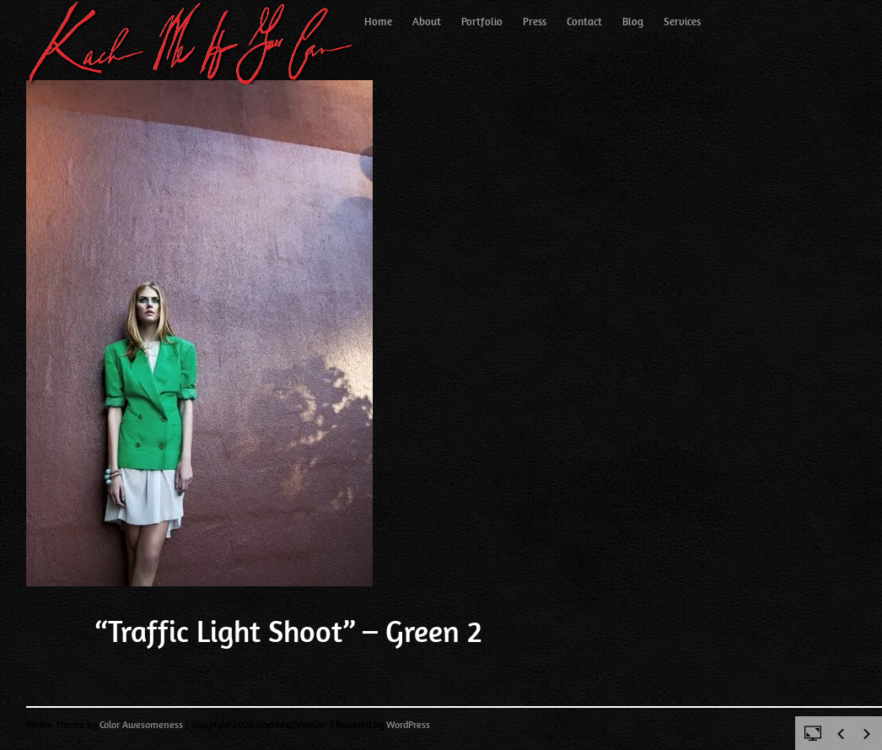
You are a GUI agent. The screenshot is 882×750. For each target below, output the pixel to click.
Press (534, 21)
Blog (632, 21)
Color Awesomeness (141, 725)
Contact (584, 21)
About (426, 21)
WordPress (408, 725)
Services (682, 21)
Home (378, 21)
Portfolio (482, 21)
